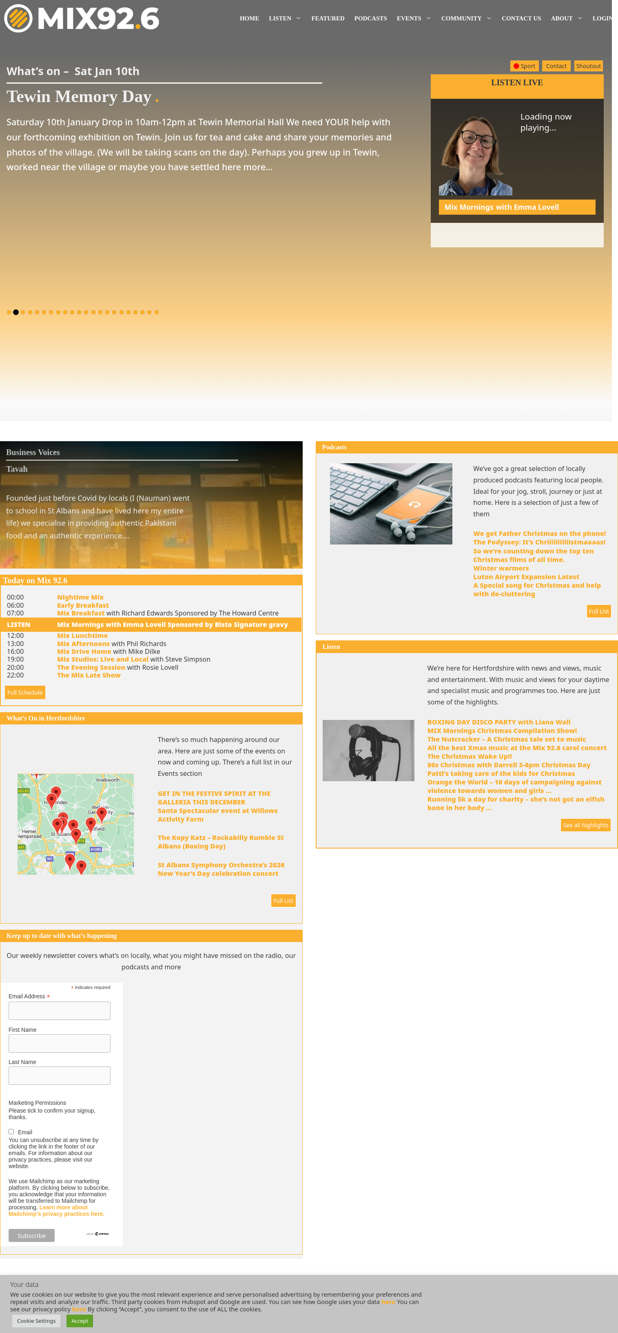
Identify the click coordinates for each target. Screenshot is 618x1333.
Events (416, 18)
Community (469, 18)
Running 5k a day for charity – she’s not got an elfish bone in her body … (516, 803)
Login (603, 18)
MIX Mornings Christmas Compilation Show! (502, 730)
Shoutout (588, 66)
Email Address (29, 996)
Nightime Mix (80, 597)
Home (249, 18)
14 (100, 312)
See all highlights (586, 825)
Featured (327, 18)
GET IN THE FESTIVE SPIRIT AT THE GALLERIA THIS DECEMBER (214, 797)
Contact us (521, 18)
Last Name (22, 1062)
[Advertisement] (517, 304)
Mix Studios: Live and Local (102, 659)
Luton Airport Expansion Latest (526, 576)
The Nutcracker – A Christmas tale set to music (507, 739)
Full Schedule (25, 692)
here (388, 1301)
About (569, 18)
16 (114, 312)
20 (142, 312)
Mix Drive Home (84, 651)
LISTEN (19, 624)
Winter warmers (501, 568)
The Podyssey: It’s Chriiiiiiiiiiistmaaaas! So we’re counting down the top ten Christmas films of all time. (539, 551)
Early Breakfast (83, 605)
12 (86, 312)
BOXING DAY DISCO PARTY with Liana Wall (499, 722)
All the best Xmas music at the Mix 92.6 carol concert (517, 747)
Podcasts (370, 18)
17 (121, 312)
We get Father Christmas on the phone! (539, 533)
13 (93, 312)
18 (128, 312)
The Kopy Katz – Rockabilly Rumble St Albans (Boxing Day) (221, 842)
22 (156, 312)
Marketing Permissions (37, 1103)
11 (79, 312)
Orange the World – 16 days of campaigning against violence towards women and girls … (515, 786)
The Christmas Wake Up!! (470, 756)
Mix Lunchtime (82, 635)
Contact (556, 66)
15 (107, 312)
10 (72, 312)
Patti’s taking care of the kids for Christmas (501, 773)
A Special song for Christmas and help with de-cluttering (537, 589)
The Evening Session (91, 667)
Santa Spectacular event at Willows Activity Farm (218, 815)
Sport (524, 66)
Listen (287, 18)
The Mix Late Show (89, 675)
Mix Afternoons (83, 643)
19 (135, 312)
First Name (22, 1029)
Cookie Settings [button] (36, 1320)
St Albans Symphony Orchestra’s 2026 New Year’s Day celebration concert (221, 869)
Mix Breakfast (81, 613)
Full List (283, 900)
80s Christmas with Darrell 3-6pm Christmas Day (509, 764)
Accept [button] (79, 1320)
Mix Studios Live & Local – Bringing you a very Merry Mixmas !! (519, 232)
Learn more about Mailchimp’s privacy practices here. (56, 1210)
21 (149, 312)
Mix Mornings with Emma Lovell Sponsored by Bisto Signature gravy (172, 624)
